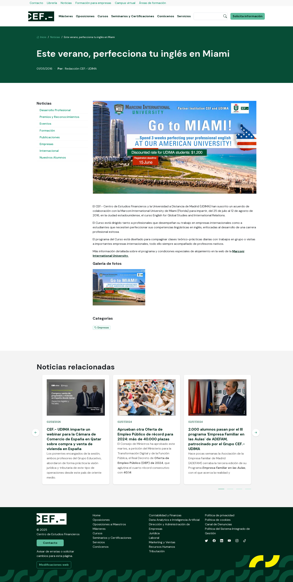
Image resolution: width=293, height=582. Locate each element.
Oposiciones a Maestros (109, 524)
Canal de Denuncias (218, 524)
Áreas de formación (152, 3)
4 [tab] (248, 489)
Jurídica (154, 533)
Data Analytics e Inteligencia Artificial (174, 520)
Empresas (46, 144)
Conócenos (165, 16)
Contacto (36, 3)
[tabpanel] (75, 429)
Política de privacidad (219, 515)
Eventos (45, 124)
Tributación (157, 551)
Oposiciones (85, 16)
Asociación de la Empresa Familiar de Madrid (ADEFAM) (216, 458)
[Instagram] (236, 541)
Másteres (66, 16)
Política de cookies (218, 520)
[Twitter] (206, 541)
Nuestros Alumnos (53, 157)
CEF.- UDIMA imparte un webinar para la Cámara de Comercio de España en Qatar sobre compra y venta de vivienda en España (74, 439)
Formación (47, 130)
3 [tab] (239, 489)
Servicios (184, 16)
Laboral (154, 538)
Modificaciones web (54, 565)
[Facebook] (214, 541)
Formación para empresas (93, 3)
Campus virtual (125, 3)
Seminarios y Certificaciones (132, 16)
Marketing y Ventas (162, 542)
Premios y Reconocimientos (59, 117)
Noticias (66, 3)
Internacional (49, 151)
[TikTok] (244, 541)
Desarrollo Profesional (55, 110)
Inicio (41, 37)
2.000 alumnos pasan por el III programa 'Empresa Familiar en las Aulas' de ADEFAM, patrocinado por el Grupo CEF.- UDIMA (216, 439)
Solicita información (248, 16)
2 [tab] (230, 489)
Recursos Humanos (162, 547)
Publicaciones (50, 137)
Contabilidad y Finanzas (165, 515)
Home (97, 515)
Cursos (103, 16)
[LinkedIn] (221, 541)
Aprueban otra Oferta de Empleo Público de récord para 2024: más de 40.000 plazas (145, 434)
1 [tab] (221, 489)
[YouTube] (229, 541)
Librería (52, 3)
